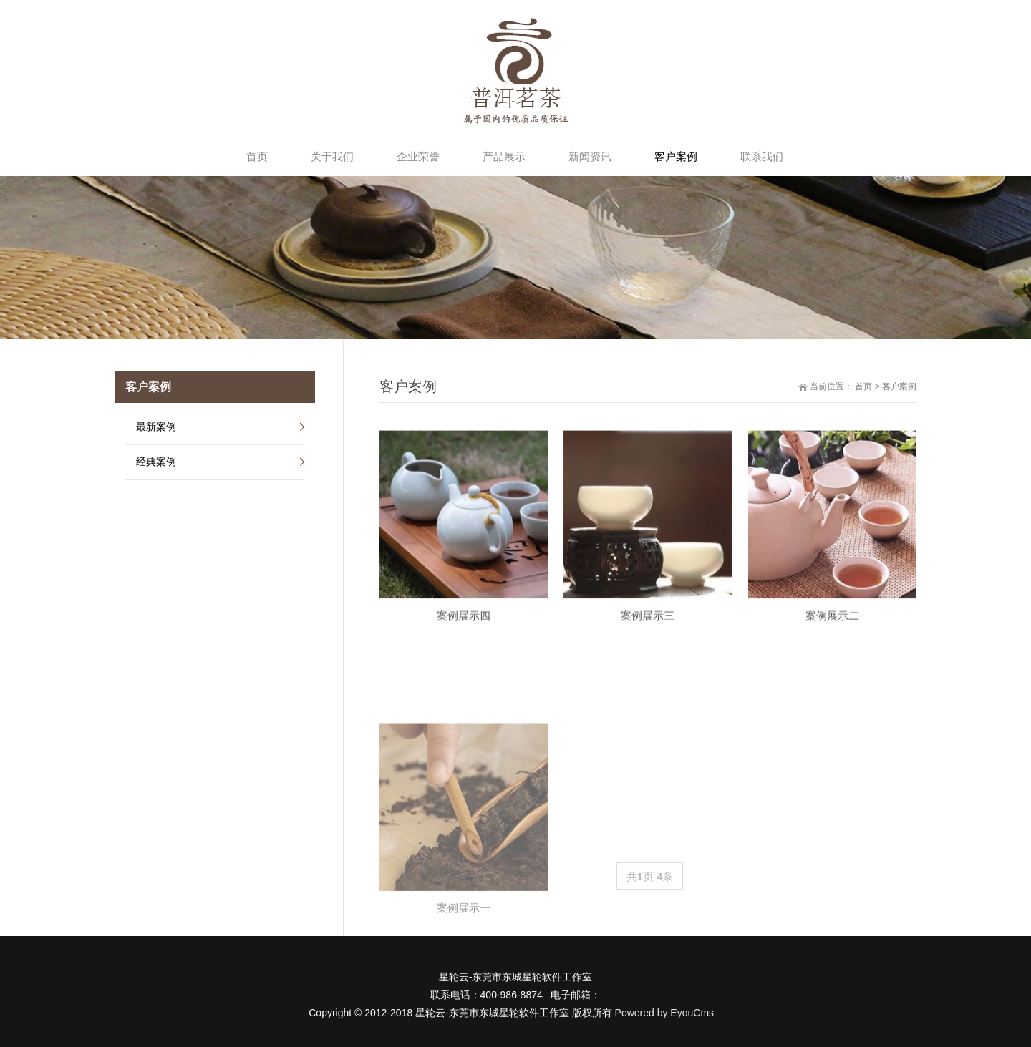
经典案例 (156, 461)
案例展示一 (463, 1016)
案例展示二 (832, 646)
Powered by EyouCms (663, 1012)
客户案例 (899, 386)
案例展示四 (463, 646)
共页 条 (650, 876)
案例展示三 (647, 646)
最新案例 (156, 426)
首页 (863, 386)
